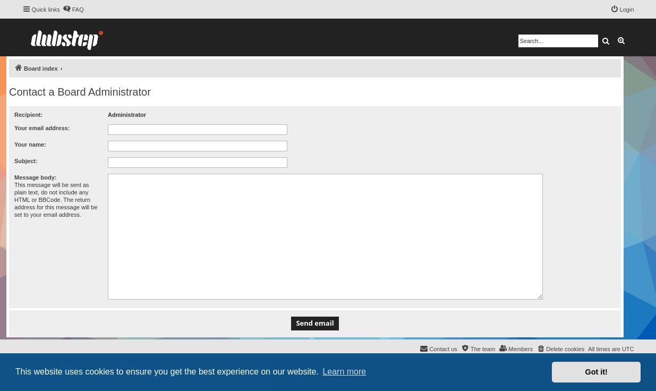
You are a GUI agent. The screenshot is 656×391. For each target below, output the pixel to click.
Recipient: (28, 115)
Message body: (35, 177)
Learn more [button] (344, 371)
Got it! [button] (596, 372)
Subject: (25, 161)
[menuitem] (73, 9)
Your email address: (42, 128)
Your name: (30, 144)
